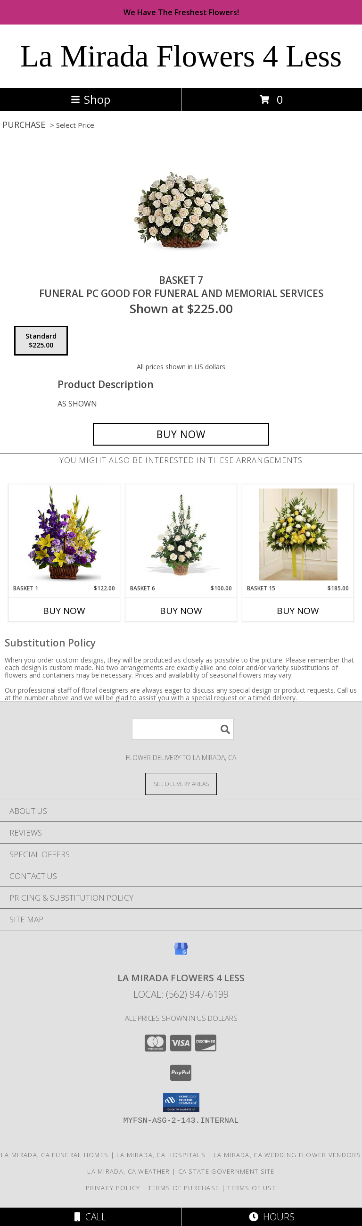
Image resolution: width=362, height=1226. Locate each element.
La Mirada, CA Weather (128, 1171)
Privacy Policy (113, 1188)
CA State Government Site (226, 1171)
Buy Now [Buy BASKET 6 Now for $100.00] (181, 611)
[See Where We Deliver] (181, 783)
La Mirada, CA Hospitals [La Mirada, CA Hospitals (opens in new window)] (161, 1155)
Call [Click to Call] (90, 1216)
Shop (90, 99)
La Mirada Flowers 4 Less (181, 56)
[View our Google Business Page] (181, 953)
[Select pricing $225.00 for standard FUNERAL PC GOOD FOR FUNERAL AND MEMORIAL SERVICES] (41, 341)
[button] (181, 1102)
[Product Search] (183, 729)
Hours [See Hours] (272, 1216)
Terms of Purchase (183, 1188)
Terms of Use (251, 1188)
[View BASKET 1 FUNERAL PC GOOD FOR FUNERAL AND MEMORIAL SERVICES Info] (64, 534)
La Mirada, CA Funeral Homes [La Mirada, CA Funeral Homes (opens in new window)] (54, 1155)
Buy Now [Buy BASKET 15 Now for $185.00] (298, 611)
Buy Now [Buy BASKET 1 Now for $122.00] (64, 611)
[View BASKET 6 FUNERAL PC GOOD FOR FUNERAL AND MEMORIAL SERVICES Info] (181, 534)
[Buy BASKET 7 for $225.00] (181, 434)
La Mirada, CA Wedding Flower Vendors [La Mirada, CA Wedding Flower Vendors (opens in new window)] (287, 1155)
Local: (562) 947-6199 (181, 994)
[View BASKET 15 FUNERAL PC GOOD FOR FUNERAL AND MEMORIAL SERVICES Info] (298, 534)
